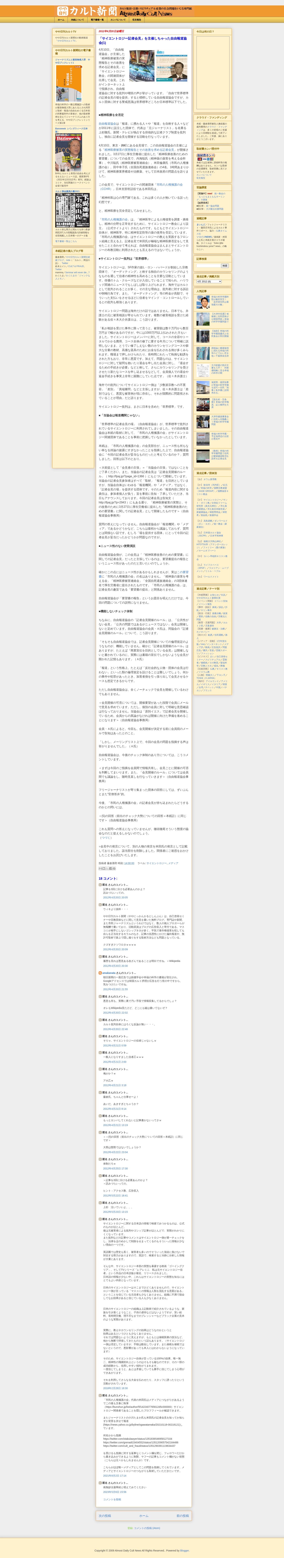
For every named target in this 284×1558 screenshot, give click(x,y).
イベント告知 (220, 601)
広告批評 (216, 647)
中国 (218, 687)
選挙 (201, 616)
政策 (225, 613)
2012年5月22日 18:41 (115, 1195)
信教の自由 (210, 616)
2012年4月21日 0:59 (114, 1045)
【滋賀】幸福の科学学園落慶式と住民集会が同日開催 (220, 333)
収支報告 (136, 20)
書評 (205, 650)
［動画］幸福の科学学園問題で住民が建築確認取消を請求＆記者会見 (220, 455)
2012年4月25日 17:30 (115, 1168)
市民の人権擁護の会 (115, 219)
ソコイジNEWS (204, 237)
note (68, 260)
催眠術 (204, 662)
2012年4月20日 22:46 (115, 1029)
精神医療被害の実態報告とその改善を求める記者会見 (139, 149)
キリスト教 (222, 669)
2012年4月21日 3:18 (114, 1085)
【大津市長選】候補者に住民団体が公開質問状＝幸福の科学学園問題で (220, 318)
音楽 (212, 650)
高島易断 (208, 521)
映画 (207, 647)
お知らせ (214, 595)
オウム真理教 (210, 479)
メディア (173, 863)
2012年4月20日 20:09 (115, 949)
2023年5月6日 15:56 (114, 1492)
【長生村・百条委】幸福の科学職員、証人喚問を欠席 (220, 403)
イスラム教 (204, 672)
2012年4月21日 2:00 (114, 1061)
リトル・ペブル (212, 571)
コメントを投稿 (112, 1499)
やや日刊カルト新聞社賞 (208, 598)
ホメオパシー (203, 632)
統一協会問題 (212, 206)
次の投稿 (105, 1516)
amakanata (108, 972)
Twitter (65, 263)
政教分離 (216, 613)
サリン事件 (206, 610)
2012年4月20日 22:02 (115, 1012)
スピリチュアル (212, 659)
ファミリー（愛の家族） (215, 547)
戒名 (216, 666)
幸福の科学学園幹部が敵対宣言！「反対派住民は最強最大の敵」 (220, 301)
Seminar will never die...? (77, 272)
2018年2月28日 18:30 (115, 1388)
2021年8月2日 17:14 (114, 1475)
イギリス (205, 684)
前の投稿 (183, 1516)
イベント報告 (205, 604)
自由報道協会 (107, 123)
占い (212, 656)
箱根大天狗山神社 (212, 541)
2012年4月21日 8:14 (114, 1108)
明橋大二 (210, 675)
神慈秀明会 (215, 512)
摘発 (214, 607)
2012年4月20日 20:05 (115, 897)
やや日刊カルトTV (66, 41)
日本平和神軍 (216, 535)
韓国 (225, 684)
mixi (203, 644)
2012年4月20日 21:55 (115, 989)
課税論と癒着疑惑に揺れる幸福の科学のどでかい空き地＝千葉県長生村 (220, 352)
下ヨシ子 (221, 675)
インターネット (214, 644)
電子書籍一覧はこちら (66, 241)
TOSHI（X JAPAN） (206, 678)
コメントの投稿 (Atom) (147, 1528)
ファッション (207, 653)
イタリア (216, 684)
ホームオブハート (207, 550)
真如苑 (204, 515)
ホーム (61, 20)
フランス (207, 690)
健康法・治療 (218, 629)
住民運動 (218, 635)
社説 (223, 595)
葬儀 (222, 666)
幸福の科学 (206, 488)
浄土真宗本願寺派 (216, 509)
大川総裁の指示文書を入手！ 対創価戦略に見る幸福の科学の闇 (220, 369)
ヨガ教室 (214, 662)
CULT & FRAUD (76, 266)
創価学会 (214, 515)
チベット (209, 687)
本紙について (77, 20)
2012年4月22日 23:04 (115, 1152)
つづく (106, 837)
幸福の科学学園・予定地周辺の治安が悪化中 (220, 436)
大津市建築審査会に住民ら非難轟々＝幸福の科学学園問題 (220, 420)
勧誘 (210, 635)
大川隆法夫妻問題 (215, 209)
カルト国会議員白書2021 (67, 191)
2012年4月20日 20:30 (115, 965)
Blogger (184, 1550)
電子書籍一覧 (97, 20)
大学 (219, 622)
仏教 (212, 669)
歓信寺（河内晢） (212, 485)
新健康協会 (202, 512)
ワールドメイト (211, 576)
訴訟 (221, 607)
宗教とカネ (206, 666)
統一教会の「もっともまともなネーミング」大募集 (211, 196)
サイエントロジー (157, 863)
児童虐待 (209, 625)
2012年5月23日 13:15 (115, 1211)
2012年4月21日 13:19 (115, 1125)
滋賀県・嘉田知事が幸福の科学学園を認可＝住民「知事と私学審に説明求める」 (220, 387)
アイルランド (212, 681)
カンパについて (118, 20)
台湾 (201, 687)
